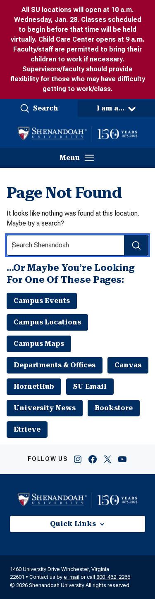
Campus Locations (47, 322)
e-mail (71, 577)
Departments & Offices (54, 365)
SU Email (90, 386)
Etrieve (27, 429)
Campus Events (42, 301)
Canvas (127, 365)
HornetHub (34, 386)
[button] (39, 108)
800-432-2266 (113, 577)
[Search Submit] (136, 245)
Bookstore (114, 408)
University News (45, 408)
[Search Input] (77, 245)
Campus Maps (39, 344)
